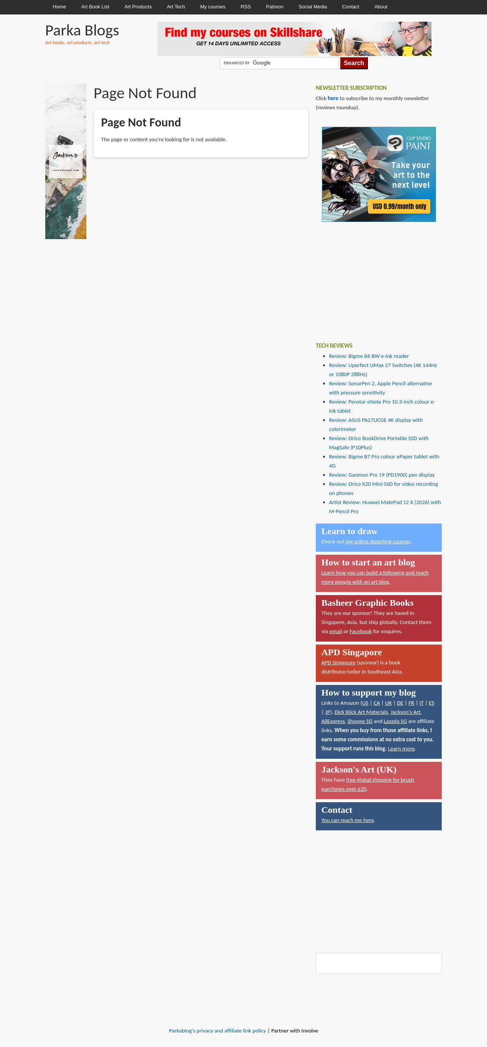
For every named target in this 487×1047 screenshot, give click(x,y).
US (365, 702)
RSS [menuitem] (246, 7)
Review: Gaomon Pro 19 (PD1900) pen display (382, 474)
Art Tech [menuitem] (176, 7)
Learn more (401, 748)
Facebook (361, 631)
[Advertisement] (373, 276)
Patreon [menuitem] (274, 7)
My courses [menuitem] (212, 7)
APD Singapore (338, 662)
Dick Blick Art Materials (361, 712)
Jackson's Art (405, 712)
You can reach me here (347, 820)
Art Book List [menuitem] (95, 7)
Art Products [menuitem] (138, 7)
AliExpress (333, 721)
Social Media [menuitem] (313, 7)
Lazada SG (395, 721)
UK (388, 702)
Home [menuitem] (59, 7)
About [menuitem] (380, 7)
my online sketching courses (378, 541)
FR (411, 702)
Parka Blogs (82, 30)
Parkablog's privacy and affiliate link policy (217, 1030)
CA (377, 702)
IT (421, 702)
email (335, 631)
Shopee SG (359, 721)
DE (400, 702)
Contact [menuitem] (350, 7)
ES (431, 702)
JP (327, 712)
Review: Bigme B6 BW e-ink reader (369, 356)
